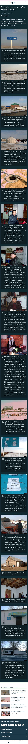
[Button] (5, 16)
